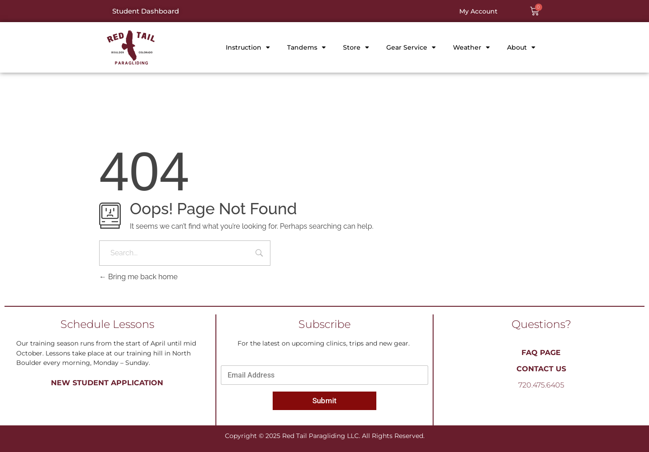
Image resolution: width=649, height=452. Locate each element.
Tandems (306, 47)
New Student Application (107, 382)
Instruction (248, 47)
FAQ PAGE (541, 352)
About (521, 47)
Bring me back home (138, 276)
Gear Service (411, 47)
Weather (471, 47)
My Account (478, 11)
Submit (324, 400)
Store (356, 47)
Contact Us (541, 368)
